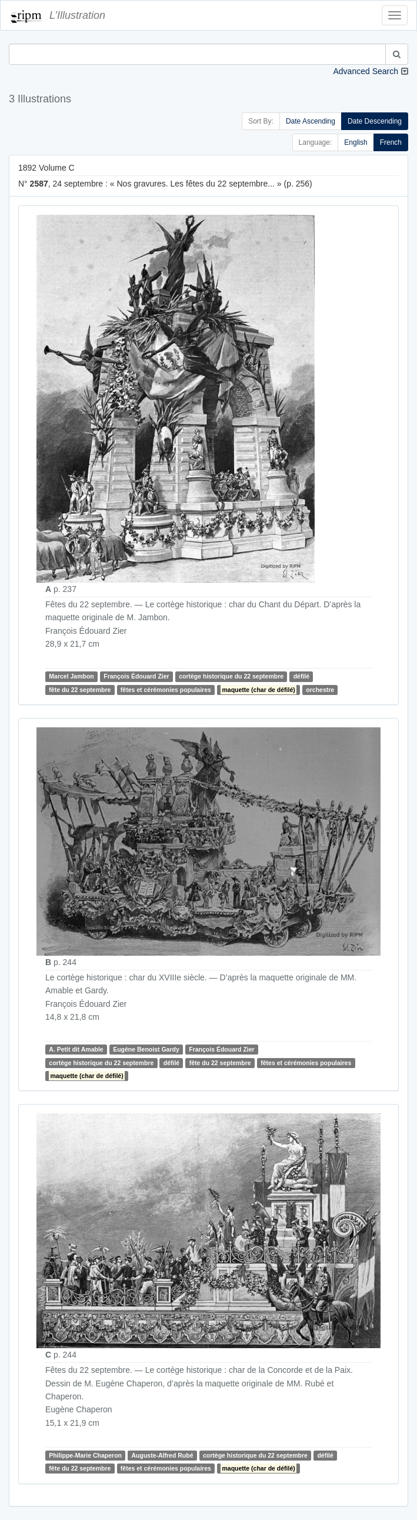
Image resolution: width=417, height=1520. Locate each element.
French (391, 142)
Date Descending (375, 121)
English (355, 142)
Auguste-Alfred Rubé (162, 1455)
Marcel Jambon (71, 676)
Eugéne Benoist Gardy (146, 1049)
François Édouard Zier (136, 676)
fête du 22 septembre (80, 689)
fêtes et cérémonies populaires (166, 689)
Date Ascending (310, 121)
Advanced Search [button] (365, 71)
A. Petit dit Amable (76, 1049)
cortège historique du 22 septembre (231, 676)
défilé (301, 676)
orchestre (320, 689)
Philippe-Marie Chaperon (85, 1455)
